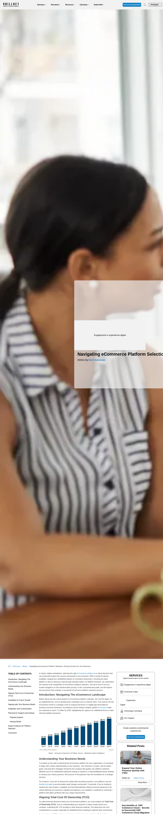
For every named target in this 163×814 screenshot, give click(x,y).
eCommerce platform (85, 673)
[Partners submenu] (60, 4)
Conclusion (12, 733)
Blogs (25, 666)
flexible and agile (45, 784)
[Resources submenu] (74, 4)
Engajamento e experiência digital (137, 685)
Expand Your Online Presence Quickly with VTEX (133, 770)
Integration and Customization (20, 709)
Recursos (16, 666)
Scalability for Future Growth (19, 700)
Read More (143, 782)
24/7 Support (129, 718)
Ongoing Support (16, 717)
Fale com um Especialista (132, 5)
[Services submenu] (45, 4)
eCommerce (102, 707)
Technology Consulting (131, 711)
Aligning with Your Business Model (21, 704)
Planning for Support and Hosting (21, 713)
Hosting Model (15, 722)
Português (154, 5)
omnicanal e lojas (129, 692)
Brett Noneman (97, 360)
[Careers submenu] (88, 4)
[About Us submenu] (103, 4)
